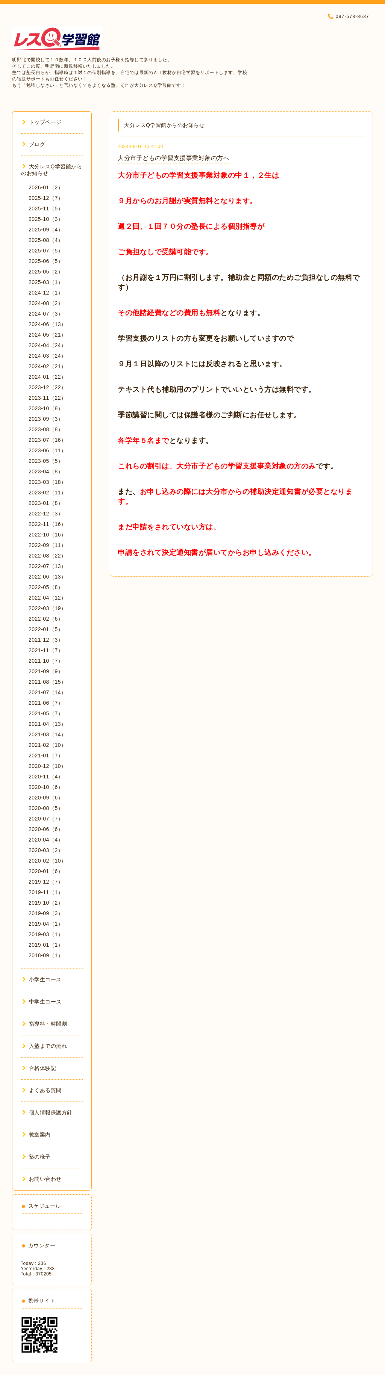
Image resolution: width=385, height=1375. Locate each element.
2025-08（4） (46, 240)
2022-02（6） (46, 619)
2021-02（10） (47, 745)
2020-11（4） (46, 777)
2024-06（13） (47, 324)
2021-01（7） (46, 755)
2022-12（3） (46, 514)
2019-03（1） (46, 934)
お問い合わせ (42, 1179)
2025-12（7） (46, 198)
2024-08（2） (46, 303)
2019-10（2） (46, 903)
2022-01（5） (46, 629)
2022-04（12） (47, 598)
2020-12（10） (47, 766)
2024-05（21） (47, 335)
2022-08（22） (47, 556)
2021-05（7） (46, 713)
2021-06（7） (46, 703)
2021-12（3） (46, 640)
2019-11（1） (46, 892)
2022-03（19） (47, 608)
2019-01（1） (46, 945)
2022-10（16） (47, 535)
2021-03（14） (47, 734)
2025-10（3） (46, 219)
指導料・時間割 (44, 1024)
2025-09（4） (46, 230)
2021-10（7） (46, 661)
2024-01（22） (47, 377)
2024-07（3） (46, 314)
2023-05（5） (46, 461)
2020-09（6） (46, 798)
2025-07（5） (46, 251)
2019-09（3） (46, 913)
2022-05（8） (46, 587)
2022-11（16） (47, 524)
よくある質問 (42, 1090)
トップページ (42, 122)
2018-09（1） (46, 955)
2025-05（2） (46, 272)
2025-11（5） (46, 208)
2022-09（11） (47, 545)
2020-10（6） (46, 787)
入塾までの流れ (44, 1046)
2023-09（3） (46, 419)
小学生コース (42, 979)
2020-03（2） (46, 850)
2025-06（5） (46, 261)
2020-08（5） (46, 808)
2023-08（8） (46, 429)
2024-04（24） (47, 345)
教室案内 (36, 1135)
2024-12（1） (46, 293)
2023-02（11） (47, 493)
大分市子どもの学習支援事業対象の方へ (173, 158)
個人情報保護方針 (47, 1112)
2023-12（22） (47, 387)
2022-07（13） (47, 566)
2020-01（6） (46, 871)
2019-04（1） (46, 924)
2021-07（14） (47, 692)
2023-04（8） (46, 471)
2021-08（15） (47, 682)
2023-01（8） (46, 503)
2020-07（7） (46, 819)
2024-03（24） (47, 356)
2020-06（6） (46, 829)
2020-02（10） (47, 861)
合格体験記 (39, 1068)
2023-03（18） (47, 482)
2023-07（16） (47, 440)
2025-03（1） (46, 282)
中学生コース (42, 1002)
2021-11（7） (46, 650)
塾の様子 (36, 1157)
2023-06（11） (47, 450)
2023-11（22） (47, 398)
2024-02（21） (47, 366)
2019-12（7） (46, 882)
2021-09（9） (46, 671)
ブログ (33, 144)
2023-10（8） (46, 408)
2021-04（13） (47, 724)
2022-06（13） (47, 577)
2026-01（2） (46, 187)
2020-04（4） (46, 840)
